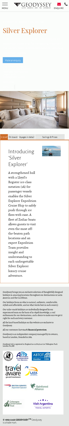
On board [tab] (13, 137)
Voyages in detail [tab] (26, 137)
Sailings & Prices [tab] (49, 137)
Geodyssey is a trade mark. (22, 421)
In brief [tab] (4, 137)
